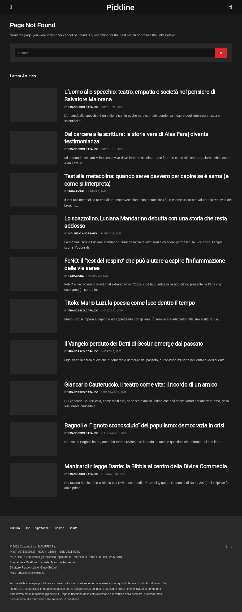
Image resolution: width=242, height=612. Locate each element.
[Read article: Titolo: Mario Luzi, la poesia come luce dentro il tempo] (33, 316)
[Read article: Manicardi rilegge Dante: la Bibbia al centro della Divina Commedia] (33, 480)
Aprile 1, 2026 (96, 191)
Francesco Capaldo (83, 107)
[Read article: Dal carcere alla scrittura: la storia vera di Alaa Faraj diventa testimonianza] (33, 147)
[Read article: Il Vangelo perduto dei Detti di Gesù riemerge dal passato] (33, 357)
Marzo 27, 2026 (110, 233)
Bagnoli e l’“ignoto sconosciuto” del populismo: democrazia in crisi (144, 425)
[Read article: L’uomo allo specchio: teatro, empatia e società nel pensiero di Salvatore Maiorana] (33, 105)
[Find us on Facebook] (227, 546)
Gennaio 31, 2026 (113, 474)
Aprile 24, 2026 (111, 107)
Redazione (76, 191)
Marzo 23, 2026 (112, 310)
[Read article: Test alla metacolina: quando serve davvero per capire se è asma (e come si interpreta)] (33, 190)
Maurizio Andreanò (83, 233)
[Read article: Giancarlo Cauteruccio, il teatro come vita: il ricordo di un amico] (33, 398)
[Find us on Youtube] (231, 546)
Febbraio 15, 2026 (114, 433)
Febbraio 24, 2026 (114, 392)
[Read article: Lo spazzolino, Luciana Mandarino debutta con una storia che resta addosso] (33, 232)
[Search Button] (230, 7)
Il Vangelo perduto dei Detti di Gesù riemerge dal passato (133, 343)
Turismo (58, 528)
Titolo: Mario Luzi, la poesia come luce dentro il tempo (129, 303)
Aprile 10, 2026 (111, 149)
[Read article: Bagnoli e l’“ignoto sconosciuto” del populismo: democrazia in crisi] (33, 439)
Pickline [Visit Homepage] (120, 7)
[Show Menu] (11, 7)
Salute (73, 528)
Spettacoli (41, 528)
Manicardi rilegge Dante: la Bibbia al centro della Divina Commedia (145, 466)
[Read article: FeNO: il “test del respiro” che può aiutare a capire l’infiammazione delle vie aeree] (33, 274)
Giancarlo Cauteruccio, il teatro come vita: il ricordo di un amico (140, 384)
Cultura (15, 528)
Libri (27, 528)
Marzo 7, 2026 (111, 351)
